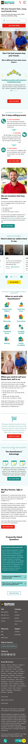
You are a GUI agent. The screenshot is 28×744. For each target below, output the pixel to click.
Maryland (21, 673)
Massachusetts (5, 675)
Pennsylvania (4, 686)
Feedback (17, 631)
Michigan (12, 675)
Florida (14, 669)
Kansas (22, 671)
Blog (2, 634)
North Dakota (4, 684)
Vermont (19, 688)
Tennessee (4, 688)
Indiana (12, 671)
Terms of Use (4, 696)
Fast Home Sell (5, 618)
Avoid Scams (4, 637)
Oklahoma (16, 684)
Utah (14, 688)
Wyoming (10, 692)
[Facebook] (2, 654)
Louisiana (9, 673)
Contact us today (14, 436)
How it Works (4, 612)
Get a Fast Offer (14, 25)
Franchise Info (18, 621)
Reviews (17, 618)
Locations (17, 615)
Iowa (17, 671)
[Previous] (2, 75)
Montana (16, 677)
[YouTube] (8, 654)
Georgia (20, 669)
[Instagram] (5, 654)
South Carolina (21, 686)
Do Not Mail (18, 634)
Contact (3, 621)
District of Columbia (6, 669)
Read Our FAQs (14, 593)
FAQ (2, 631)
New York (11, 681)
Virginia (3, 690)
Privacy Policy (4, 703)
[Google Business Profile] (14, 654)
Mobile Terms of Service (7, 700)
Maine (15, 673)
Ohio (10, 684)
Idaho (2, 671)
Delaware (17, 667)
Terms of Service (15, 736)
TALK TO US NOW (14, 101)
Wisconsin (3, 692)
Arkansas (14, 665)
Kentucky (3, 673)
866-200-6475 (11, 218)
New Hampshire (10, 679)
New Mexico (4, 681)
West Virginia (17, 690)
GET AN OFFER (14, 282)
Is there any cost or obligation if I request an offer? (11, 577)
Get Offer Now (19, 741)
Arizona (9, 665)
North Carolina (19, 681)
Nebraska (22, 677)
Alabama (3, 665)
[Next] (25, 75)
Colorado (3, 667)
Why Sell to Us (5, 615)
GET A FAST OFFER (8, 226)
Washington (9, 690)
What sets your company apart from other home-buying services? (12, 583)
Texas (9, 688)
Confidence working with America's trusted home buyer (14, 81)
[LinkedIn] (11, 654)
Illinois (7, 671)
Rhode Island (12, 686)
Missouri (10, 677)
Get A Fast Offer (14, 161)
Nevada (3, 679)
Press (16, 624)
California (21, 665)
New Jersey (19, 679)
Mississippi (3, 677)
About (16, 612)
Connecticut (10, 667)
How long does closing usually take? (12, 547)
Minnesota (19, 675)
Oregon (22, 684)
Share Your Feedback (9, 646)
